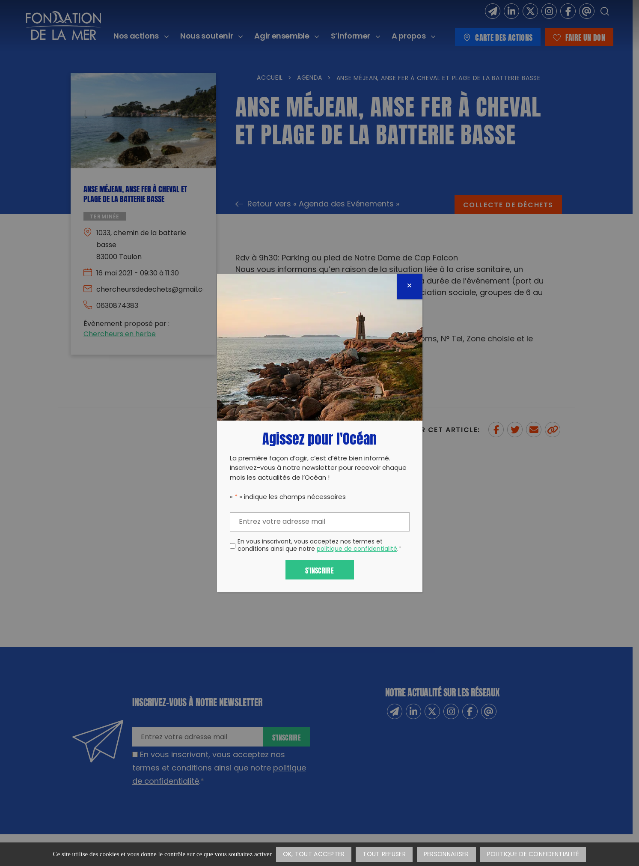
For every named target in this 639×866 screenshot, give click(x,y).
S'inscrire (319, 570)
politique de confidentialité (357, 549)
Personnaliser (446, 855)
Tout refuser (384, 855)
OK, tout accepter (314, 855)
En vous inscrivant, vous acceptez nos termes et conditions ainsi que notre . (319, 546)
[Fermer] (409, 286)
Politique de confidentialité (533, 855)
